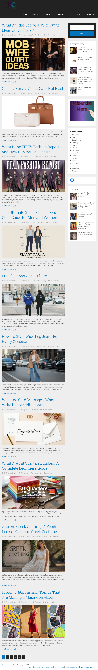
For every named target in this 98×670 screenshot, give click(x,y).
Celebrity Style (77, 140)
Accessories (42, 93)
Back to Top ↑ (91, 667)
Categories (73, 15)
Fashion (44, 536)
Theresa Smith (11, 35)
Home (25, 15)
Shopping (75, 168)
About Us (88, 15)
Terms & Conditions (72, 667)
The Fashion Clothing (9, 665)
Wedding (75, 171)
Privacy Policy (59, 667)
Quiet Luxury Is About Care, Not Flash (33, 88)
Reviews (75, 163)
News (40, 35)
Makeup (75, 158)
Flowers (47, 15)
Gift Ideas (60, 15)
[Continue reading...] (9, 82)
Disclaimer (49, 667)
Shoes (74, 166)
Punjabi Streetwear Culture (24, 275)
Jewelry (74, 155)
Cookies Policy (39, 667)
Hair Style (75, 153)
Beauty (35, 15)
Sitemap (83, 667)
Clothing (43, 281)
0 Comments (51, 35)
